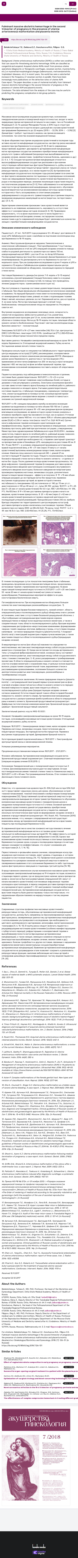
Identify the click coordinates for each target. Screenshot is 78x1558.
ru (66, 4)
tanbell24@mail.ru (49, 1297)
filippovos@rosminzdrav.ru (61, 1327)
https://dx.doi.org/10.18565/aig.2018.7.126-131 (29, 40)
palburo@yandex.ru (60, 1302)
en (73, 4)
